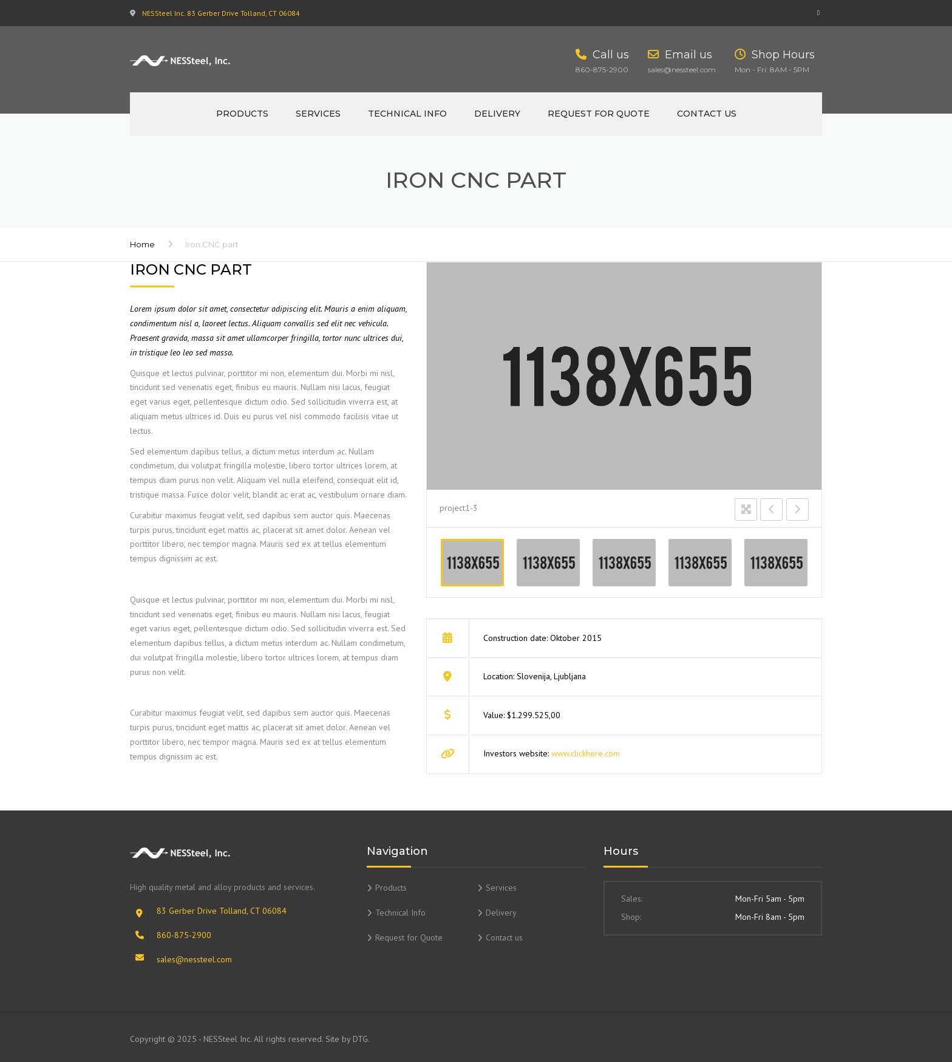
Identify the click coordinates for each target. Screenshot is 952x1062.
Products (242, 113)
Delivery (497, 113)
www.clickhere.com (585, 753)
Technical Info (407, 113)
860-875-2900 (184, 935)
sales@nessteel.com (194, 959)
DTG (360, 1038)
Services (318, 113)
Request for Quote (599, 113)
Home (142, 244)
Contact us (706, 113)
